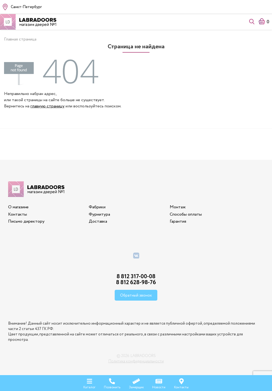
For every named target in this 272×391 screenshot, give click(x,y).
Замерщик (136, 382)
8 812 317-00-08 (136, 277)
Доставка (98, 221)
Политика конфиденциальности (136, 361)
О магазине (18, 207)
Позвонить (112, 382)
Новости (158, 382)
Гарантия (178, 221)
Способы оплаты (186, 214)
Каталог (89, 382)
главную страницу (47, 106)
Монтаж (178, 207)
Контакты (17, 214)
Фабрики (97, 207)
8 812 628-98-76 (136, 282)
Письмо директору (26, 221)
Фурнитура (99, 214)
